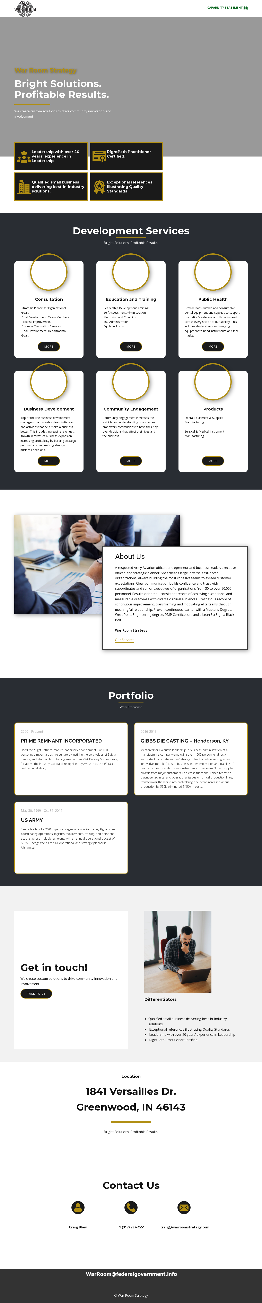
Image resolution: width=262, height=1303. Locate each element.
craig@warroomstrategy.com (184, 1227)
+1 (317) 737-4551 (131, 1227)
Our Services (124, 640)
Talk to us (36, 993)
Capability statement (227, 8)
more (48, 346)
